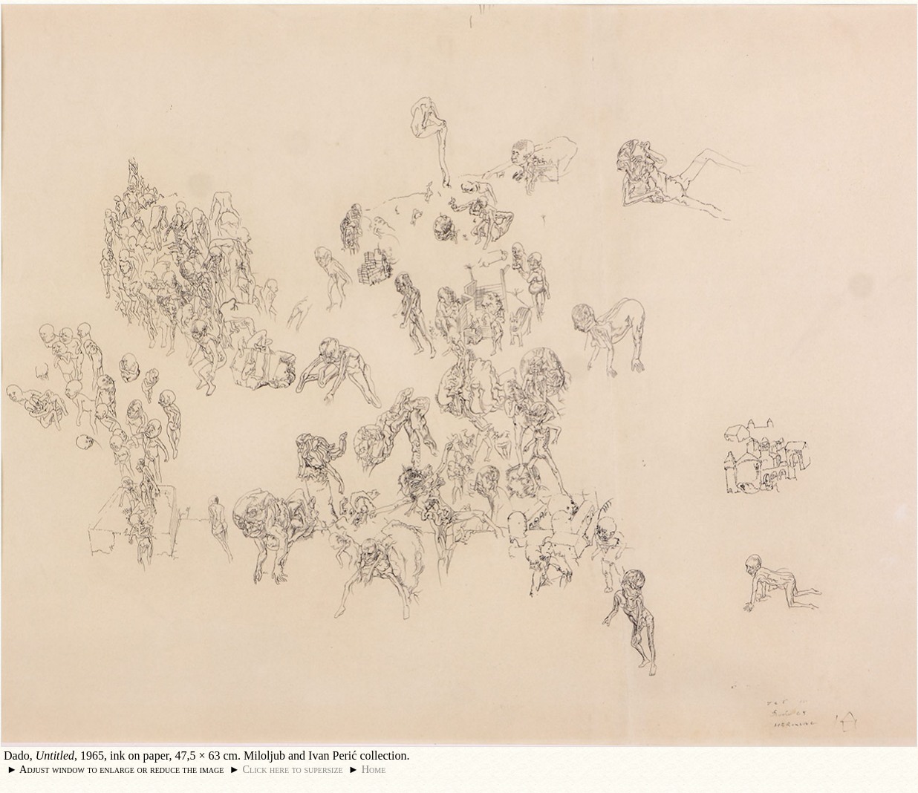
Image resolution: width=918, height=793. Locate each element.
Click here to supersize (292, 769)
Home (374, 769)
